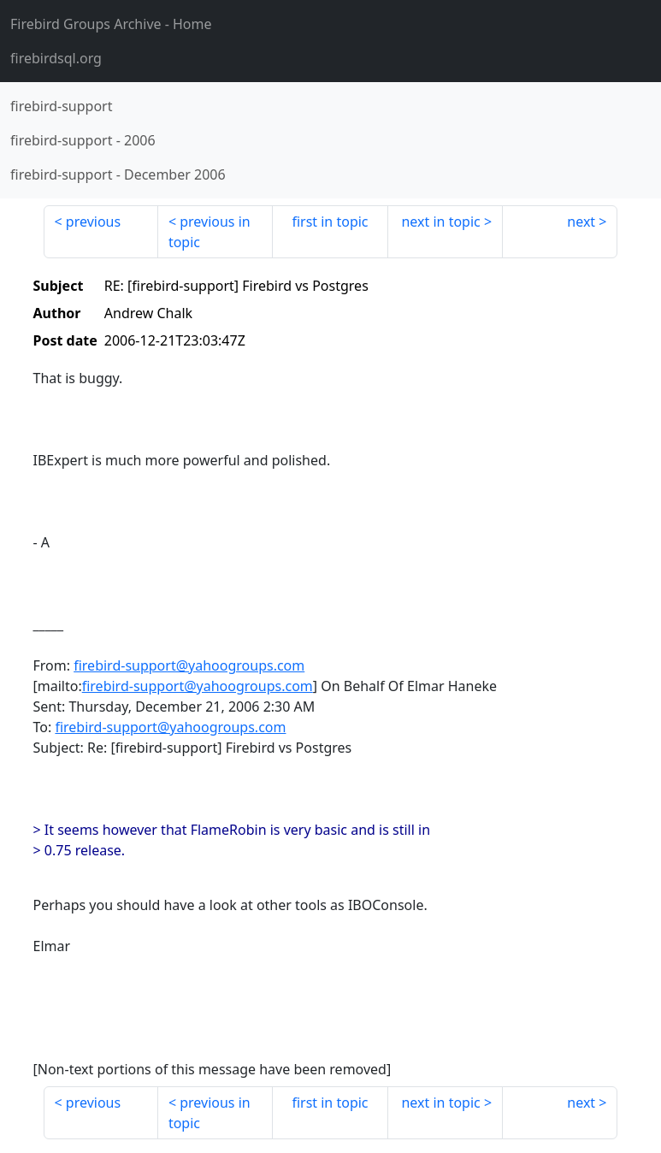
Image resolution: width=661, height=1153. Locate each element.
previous (93, 221)
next (581, 221)
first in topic (330, 221)
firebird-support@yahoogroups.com (189, 665)
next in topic (440, 221)
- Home (111, 24)
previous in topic (209, 231)
